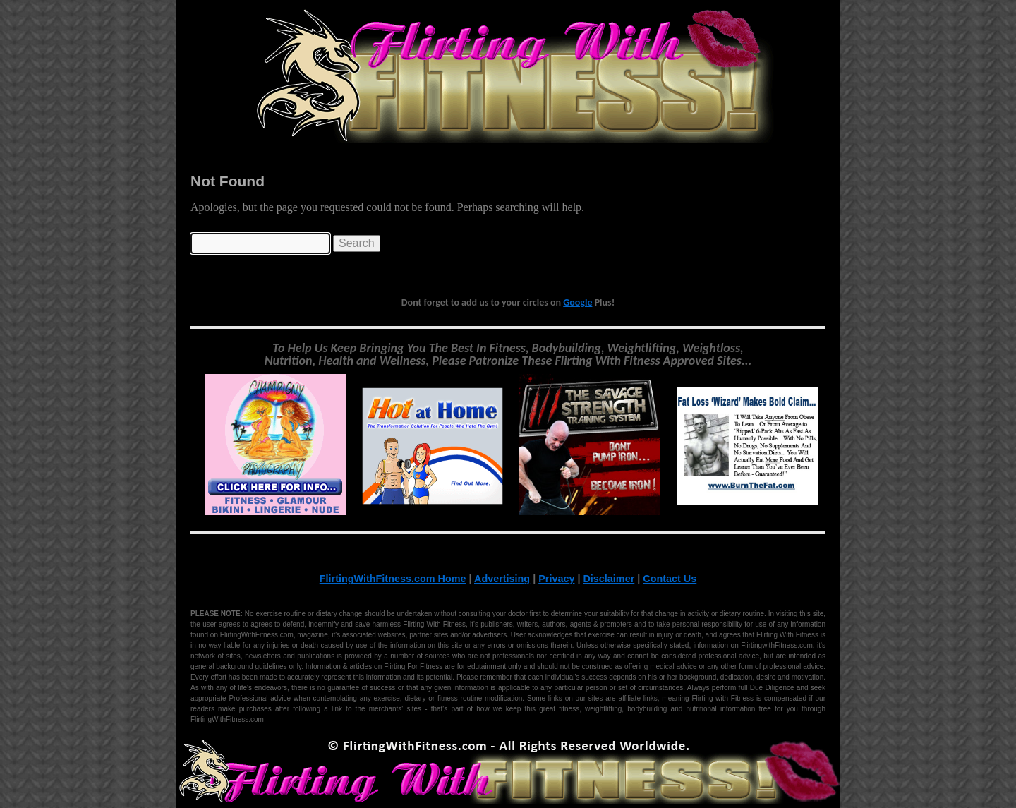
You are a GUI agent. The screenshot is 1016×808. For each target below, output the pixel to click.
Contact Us (669, 578)
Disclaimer (608, 578)
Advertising (502, 578)
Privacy (556, 578)
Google (577, 302)
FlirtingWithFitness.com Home (393, 578)
